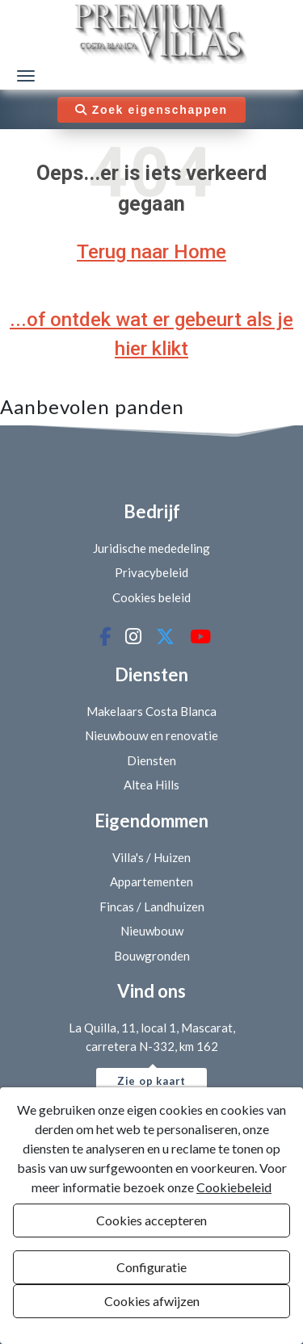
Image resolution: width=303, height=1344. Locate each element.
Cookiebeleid (233, 1187)
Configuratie (151, 1267)
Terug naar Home (151, 252)
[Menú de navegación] (26, 76)
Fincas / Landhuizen (151, 906)
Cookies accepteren (151, 1220)
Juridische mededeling (151, 548)
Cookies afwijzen (152, 1300)
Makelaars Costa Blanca (151, 711)
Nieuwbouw (151, 930)
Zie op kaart (151, 1080)
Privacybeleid (151, 572)
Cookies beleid (151, 597)
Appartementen (151, 881)
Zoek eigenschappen (151, 109)
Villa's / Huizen (151, 857)
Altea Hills (151, 784)
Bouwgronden (152, 955)
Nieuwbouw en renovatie (151, 735)
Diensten (151, 760)
